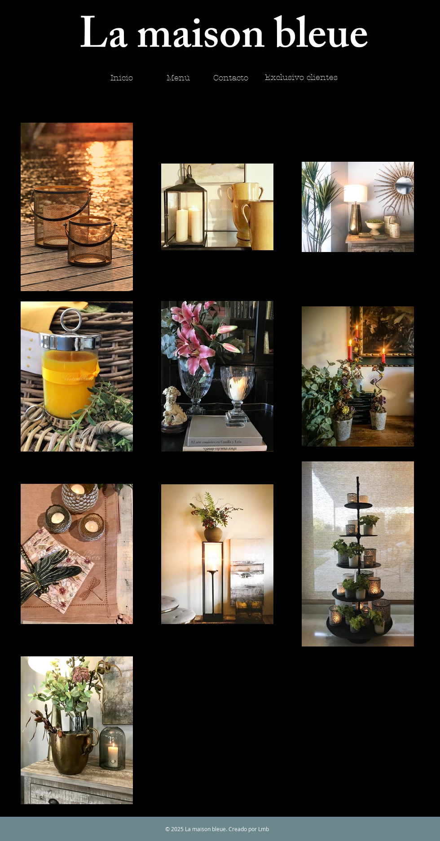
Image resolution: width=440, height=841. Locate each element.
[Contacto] (230, 78)
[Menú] (178, 78)
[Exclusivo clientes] (301, 78)
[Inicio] (121, 78)
